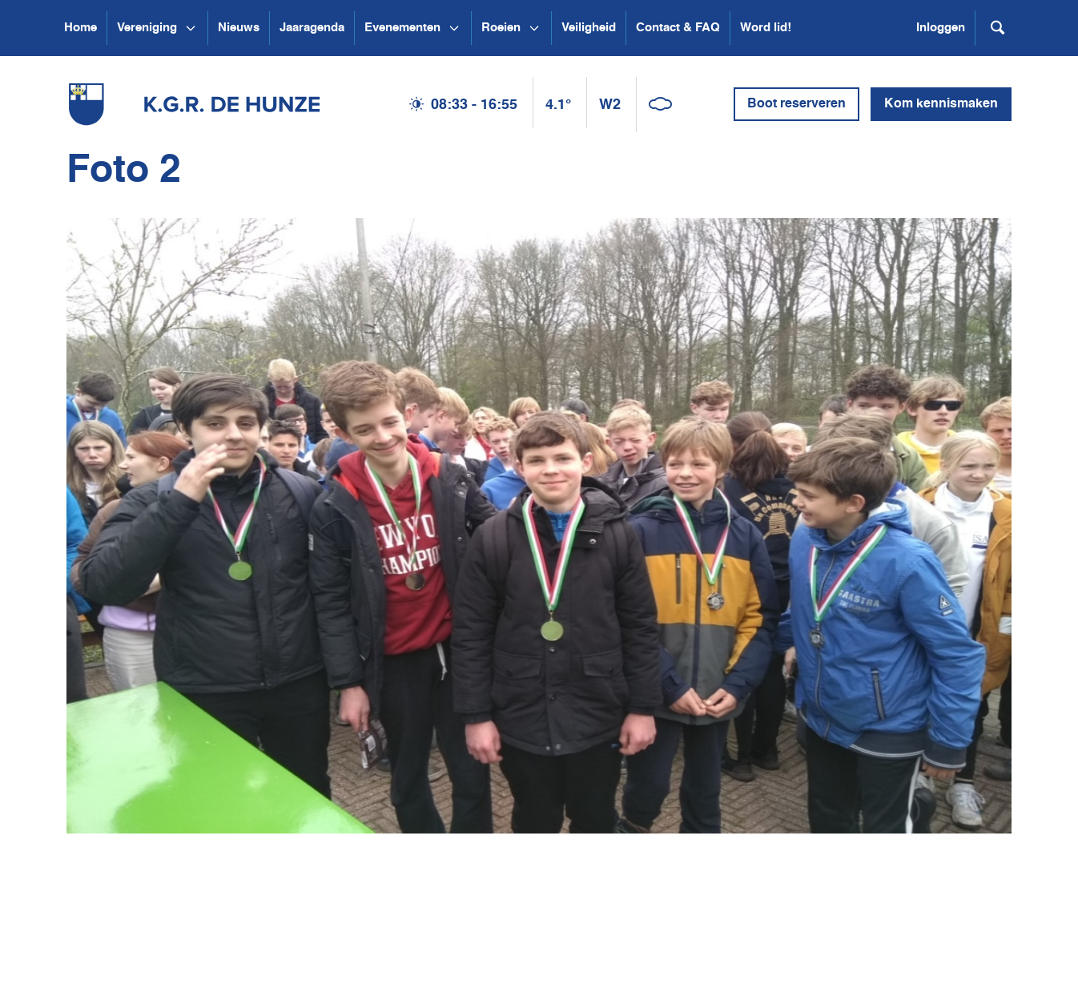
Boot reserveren (796, 104)
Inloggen (940, 28)
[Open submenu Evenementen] (454, 28)
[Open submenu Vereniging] (190, 28)
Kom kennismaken (941, 104)
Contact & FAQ (678, 28)
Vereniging (147, 28)
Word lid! (765, 28)
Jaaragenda (312, 28)
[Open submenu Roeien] (534, 28)
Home (80, 28)
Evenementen (402, 28)
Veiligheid (588, 28)
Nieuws (238, 28)
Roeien (501, 28)
